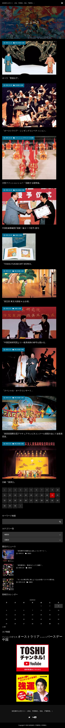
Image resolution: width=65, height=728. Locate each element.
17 (36, 495)
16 (31, 495)
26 (25, 500)
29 (41, 500)
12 (10, 495)
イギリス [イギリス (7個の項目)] (13, 637)
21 (57, 495)
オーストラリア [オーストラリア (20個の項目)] (29, 636)
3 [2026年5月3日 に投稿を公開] (58, 606)
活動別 (33, 539)
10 (57, 490)
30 (47, 500)
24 (15, 500)
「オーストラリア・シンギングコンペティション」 (24, 131)
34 (10, 506)
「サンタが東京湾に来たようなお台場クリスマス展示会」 (36, 579)
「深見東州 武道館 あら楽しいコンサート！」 (31, 551)
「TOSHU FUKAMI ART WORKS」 (17, 264)
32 (57, 500)
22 (4, 500)
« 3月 (4, 627)
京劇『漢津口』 (9, 482)
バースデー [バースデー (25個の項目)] (54, 636)
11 (4, 495)
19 (47, 495)
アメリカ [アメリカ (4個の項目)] (5, 637)
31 (52, 500)
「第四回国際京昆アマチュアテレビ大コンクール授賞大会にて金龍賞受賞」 (32, 435)
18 (41, 495)
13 (15, 495)
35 (15, 506)
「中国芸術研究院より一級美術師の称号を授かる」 (24, 342)
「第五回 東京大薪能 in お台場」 (16, 301)
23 (10, 500)
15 (25, 495)
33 (4, 506)
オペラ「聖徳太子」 (11, 78)
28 (36, 500)
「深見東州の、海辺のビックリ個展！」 (29, 565)
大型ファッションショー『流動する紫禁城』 (21, 183)
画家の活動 (18, 235)
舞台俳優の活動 (19, 43)
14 (20, 495)
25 (20, 500)
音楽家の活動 (19, 85)
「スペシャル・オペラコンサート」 (17, 391)
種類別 (33, 534)
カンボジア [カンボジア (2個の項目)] (43, 637)
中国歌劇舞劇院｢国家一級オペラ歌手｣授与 (20, 228)
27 (31, 500)
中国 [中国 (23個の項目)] (5, 639)
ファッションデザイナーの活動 (24, 138)
